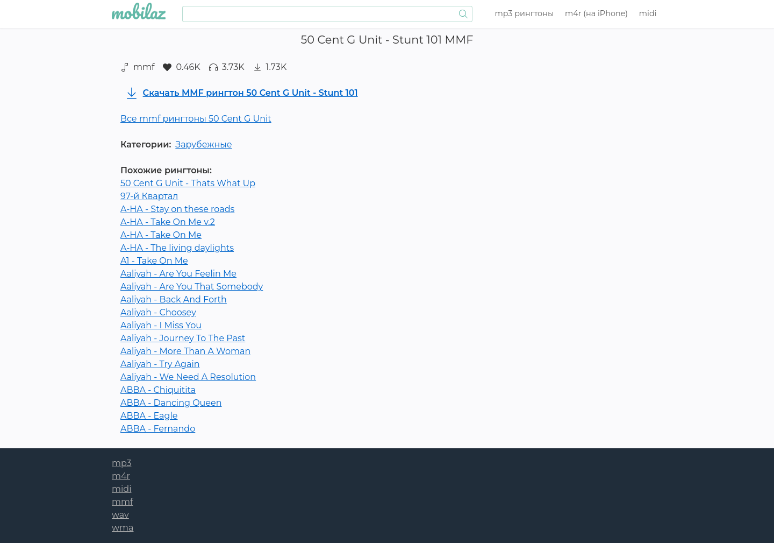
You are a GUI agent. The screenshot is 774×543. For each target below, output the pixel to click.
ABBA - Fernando (157, 429)
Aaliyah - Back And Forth (173, 299)
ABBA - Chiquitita (158, 390)
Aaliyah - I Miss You (161, 325)
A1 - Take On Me (154, 261)
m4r (596, 13)
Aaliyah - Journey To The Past (182, 338)
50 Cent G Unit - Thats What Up (187, 183)
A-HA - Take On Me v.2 (167, 222)
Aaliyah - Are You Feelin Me (178, 274)
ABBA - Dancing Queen (170, 403)
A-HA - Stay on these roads (177, 209)
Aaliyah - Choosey (158, 312)
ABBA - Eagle (148, 416)
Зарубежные (203, 144)
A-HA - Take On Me (161, 235)
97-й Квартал (149, 196)
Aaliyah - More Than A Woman (185, 351)
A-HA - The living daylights (177, 248)
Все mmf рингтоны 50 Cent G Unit (195, 119)
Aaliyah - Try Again (160, 364)
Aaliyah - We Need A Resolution (188, 377)
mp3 (524, 13)
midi (648, 13)
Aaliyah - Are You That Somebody (191, 286)
